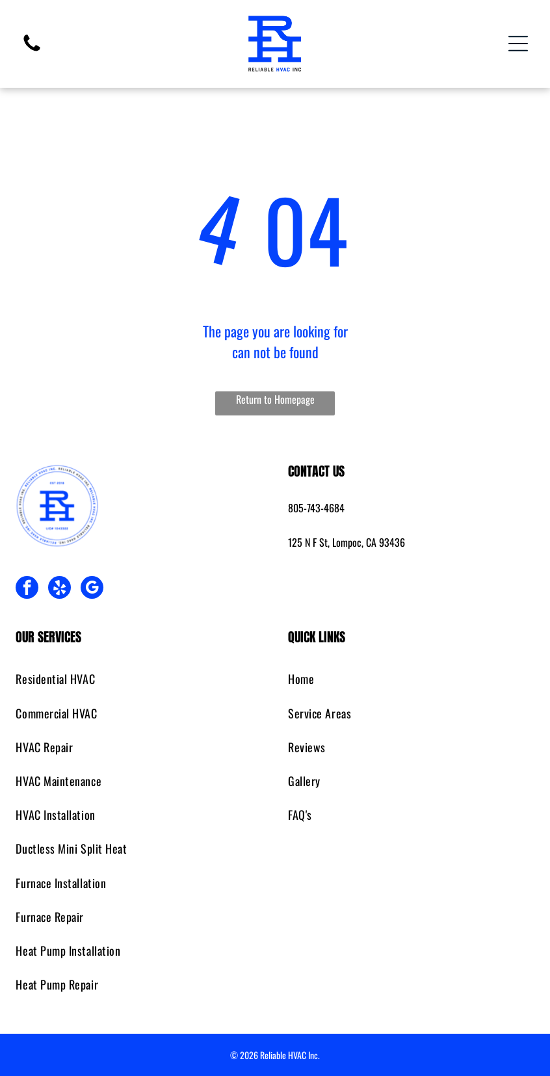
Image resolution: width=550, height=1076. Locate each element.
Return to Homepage (275, 399)
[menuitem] (138, 679)
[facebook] (27, 589)
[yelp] (59, 589)
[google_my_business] (92, 589)
